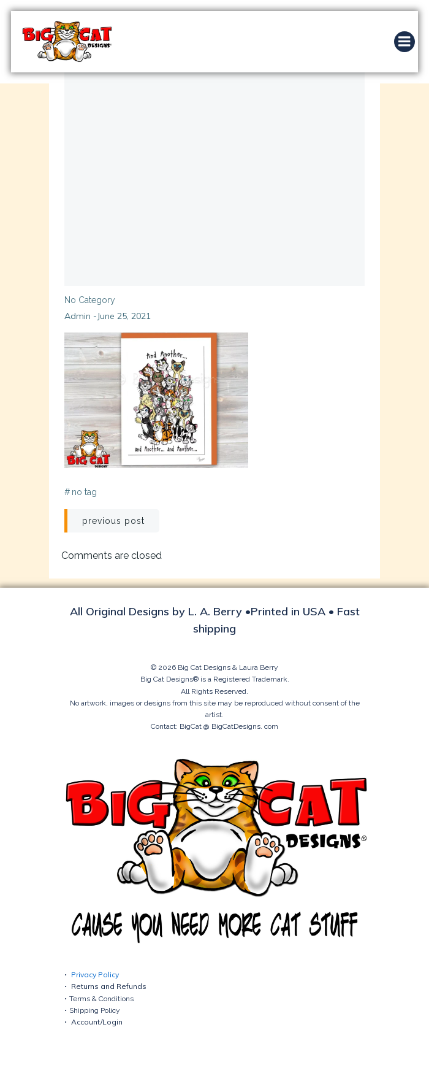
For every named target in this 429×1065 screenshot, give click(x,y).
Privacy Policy (95, 974)
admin (77, 315)
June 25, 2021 (124, 315)
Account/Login (97, 1021)
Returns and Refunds (108, 986)
